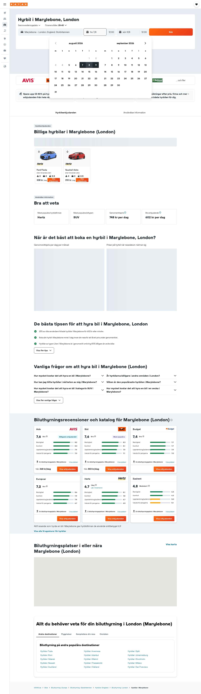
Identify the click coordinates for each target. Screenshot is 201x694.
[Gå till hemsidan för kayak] (19, 4)
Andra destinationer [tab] (47, 634)
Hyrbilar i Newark (47, 663)
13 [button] (76, 71)
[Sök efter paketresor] (4, 30)
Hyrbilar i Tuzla (46, 651)
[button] (5, 4)
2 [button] (96, 58)
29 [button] (89, 85)
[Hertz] (122, 478)
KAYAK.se (37, 688)
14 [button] (82, 71)
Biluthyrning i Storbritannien (81, 688)
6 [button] (75, 65)
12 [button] (69, 71)
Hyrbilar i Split (134, 651)
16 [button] (96, 71)
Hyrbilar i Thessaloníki (93, 663)
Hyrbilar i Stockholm (136, 659)
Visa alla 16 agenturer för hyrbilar (50, 531)
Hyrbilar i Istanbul (91, 655)
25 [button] (62, 85)
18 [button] (62, 78)
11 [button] (62, 71)
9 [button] (96, 65)
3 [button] (55, 65)
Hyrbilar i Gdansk (47, 659)
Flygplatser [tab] (66, 634)
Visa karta (171, 544)
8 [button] (89, 65)
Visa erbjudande (53, 180)
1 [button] (89, 58)
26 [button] (69, 85)
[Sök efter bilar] (4, 24)
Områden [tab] (104, 634)
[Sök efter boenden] (4, 19)
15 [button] (89, 71)
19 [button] (69, 78)
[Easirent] (169, 478)
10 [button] (55, 71)
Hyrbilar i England (101, 688)
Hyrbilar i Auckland (48, 667)
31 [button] (56, 91)
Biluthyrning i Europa (59, 688)
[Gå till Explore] (4, 38)
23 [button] (96, 78)
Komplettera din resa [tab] (85, 634)
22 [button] (89, 78)
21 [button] (82, 78)
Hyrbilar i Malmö (91, 659)
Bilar (46, 688)
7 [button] (82, 65)
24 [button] (55, 85)
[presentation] (171, 420)
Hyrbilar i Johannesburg (138, 655)
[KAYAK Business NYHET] (4, 50)
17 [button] (56, 78)
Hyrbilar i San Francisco (138, 667)
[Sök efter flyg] (4, 13)
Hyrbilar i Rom (46, 655)
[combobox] (29, 25)
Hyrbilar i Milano (135, 663)
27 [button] (76, 85)
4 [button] (62, 65)
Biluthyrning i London (120, 688)
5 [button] (69, 65)
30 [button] (95, 85)
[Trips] (4, 58)
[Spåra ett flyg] (4, 44)
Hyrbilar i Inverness (92, 651)
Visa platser (73, 462)
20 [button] (75, 78)
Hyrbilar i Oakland (91, 667)
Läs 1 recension (96, 488)
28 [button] (82, 85)
